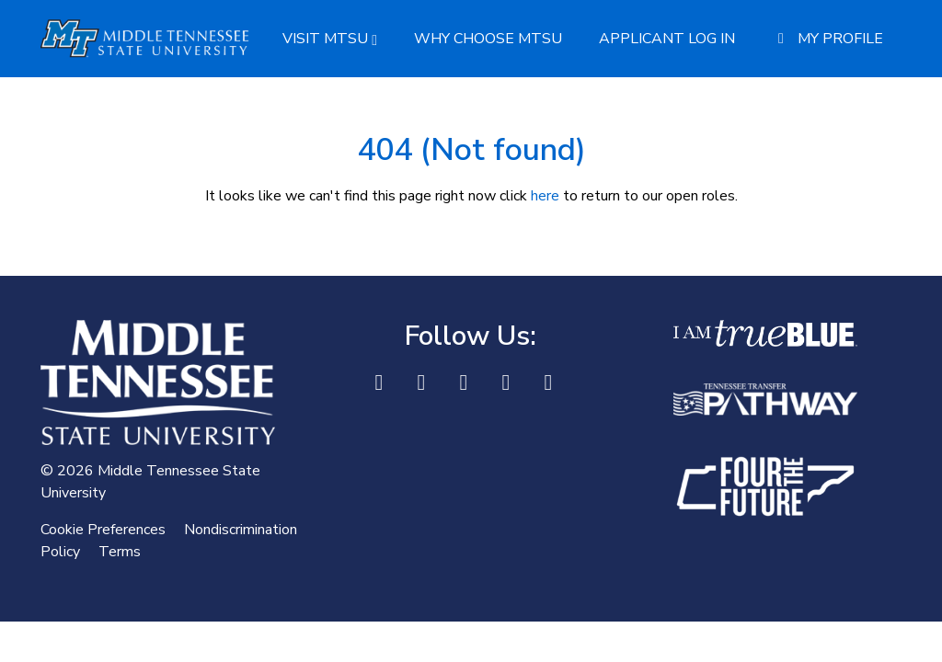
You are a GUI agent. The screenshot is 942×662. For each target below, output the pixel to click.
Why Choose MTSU (488, 39)
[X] (463, 382)
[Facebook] (379, 382)
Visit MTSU (329, 39)
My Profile (827, 39)
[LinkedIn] (421, 382)
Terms (119, 552)
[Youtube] (548, 382)
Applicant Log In (667, 39)
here (545, 196)
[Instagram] (506, 382)
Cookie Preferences (103, 529)
